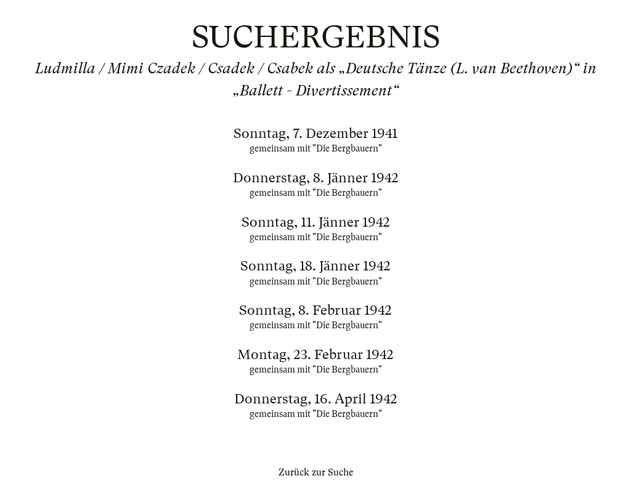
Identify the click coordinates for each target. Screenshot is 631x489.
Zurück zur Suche (316, 472)
